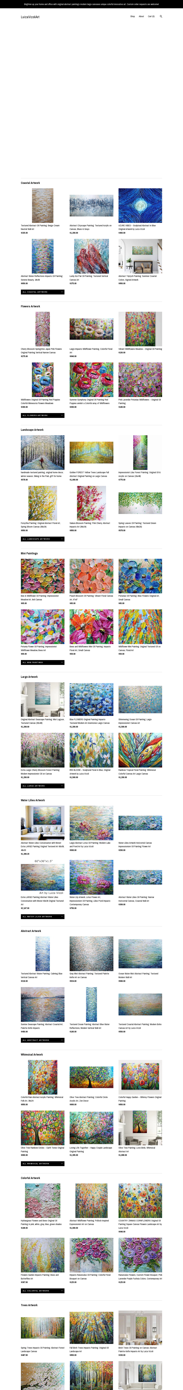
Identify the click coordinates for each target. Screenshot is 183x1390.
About (141, 16)
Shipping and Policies (30, 1375)
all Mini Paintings (33, 512)
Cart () (151, 16)
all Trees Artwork (34, 1264)
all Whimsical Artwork (36, 1013)
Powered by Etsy (151, 1375)
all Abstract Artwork (36, 890)
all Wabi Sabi (30, 1336)
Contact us (25, 1379)
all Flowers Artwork (35, 265)
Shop (132, 16)
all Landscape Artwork (36, 388)
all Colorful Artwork (36, 1140)
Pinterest (74, 1375)
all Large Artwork (34, 635)
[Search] (161, 16)
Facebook (74, 1371)
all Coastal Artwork (35, 141)
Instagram (74, 1367)
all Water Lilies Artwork (37, 766)
